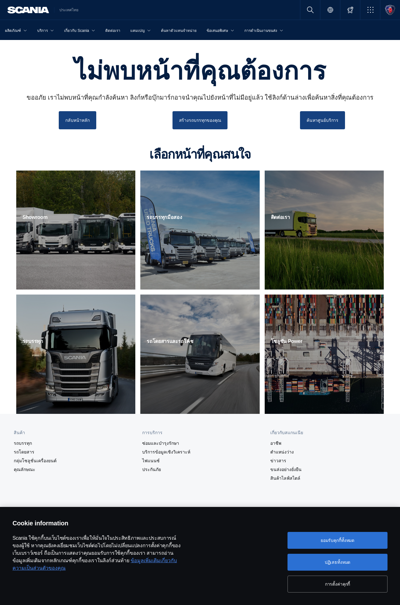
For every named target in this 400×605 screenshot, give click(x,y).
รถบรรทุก (23, 443)
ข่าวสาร (278, 460)
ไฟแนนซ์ (151, 460)
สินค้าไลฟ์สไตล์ (285, 478)
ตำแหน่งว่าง (282, 451)
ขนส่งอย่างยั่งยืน (286, 469)
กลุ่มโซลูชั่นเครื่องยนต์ (35, 460)
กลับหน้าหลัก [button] (77, 120)
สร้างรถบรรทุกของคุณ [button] (200, 120)
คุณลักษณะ (24, 469)
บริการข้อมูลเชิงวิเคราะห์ (166, 451)
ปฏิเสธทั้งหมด (338, 562)
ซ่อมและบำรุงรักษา (160, 443)
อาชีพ (275, 443)
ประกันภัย (151, 469)
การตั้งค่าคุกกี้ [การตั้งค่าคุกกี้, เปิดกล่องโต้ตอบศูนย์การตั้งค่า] (337, 584)
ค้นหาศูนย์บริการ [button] (322, 120)
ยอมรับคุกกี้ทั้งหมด (337, 540)
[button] (370, 10)
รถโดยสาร (24, 451)
